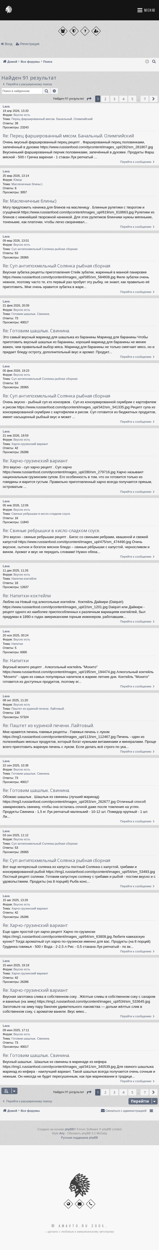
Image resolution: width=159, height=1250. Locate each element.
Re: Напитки (16, 660)
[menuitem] (154, 62)
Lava (6, 106)
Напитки (17, 643)
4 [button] (123, 98)
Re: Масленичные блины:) (29, 201)
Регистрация (29, 44)
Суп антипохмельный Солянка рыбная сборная (44, 249)
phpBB (69, 1129)
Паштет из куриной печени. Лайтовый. (38, 708)
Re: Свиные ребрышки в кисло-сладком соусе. (51, 530)
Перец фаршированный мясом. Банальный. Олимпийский (51, 119)
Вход (8, 44)
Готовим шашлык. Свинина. (30, 313)
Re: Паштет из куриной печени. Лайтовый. (48, 725)
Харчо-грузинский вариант (29, 444)
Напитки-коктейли (24, 578)
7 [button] (145, 98)
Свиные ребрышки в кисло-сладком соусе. (41, 513)
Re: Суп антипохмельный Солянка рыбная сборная (56, 266)
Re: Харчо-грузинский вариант (35, 460)
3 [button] (114, 98)
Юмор (18, 179)
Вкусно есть (22, 114)
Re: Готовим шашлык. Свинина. (36, 330)
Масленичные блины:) (27, 184)
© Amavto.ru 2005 (78, 1226)
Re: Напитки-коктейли (27, 595)
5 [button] (132, 98)
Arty (62, 1133)
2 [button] (105, 98)
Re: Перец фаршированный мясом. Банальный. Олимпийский (68, 135)
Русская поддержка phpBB (79, 1137)
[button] (89, 99)
